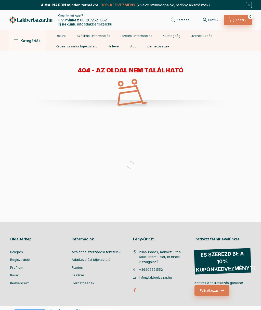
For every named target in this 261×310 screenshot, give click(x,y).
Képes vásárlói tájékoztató (77, 46)
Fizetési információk (136, 36)
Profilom (16, 267)
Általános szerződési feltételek (96, 252)
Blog (133, 46)
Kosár (14, 275)
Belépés (16, 252)
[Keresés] (181, 20)
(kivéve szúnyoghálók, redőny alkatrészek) (125, 5)
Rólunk (61, 36)
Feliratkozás (209, 290)
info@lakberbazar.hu (94, 24)
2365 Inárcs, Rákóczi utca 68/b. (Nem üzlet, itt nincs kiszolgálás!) (160, 257)
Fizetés (77, 267)
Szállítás (78, 275)
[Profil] (210, 20)
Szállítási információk (93, 36)
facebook (134, 290)
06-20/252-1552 (93, 20)
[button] (27, 40)
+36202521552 (151, 269)
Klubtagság (171, 36)
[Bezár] (249, 5)
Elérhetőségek (158, 46)
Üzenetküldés (201, 36)
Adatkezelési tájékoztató (91, 259)
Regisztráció (20, 259)
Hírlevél (114, 46)
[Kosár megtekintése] (238, 20)
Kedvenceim (20, 283)
